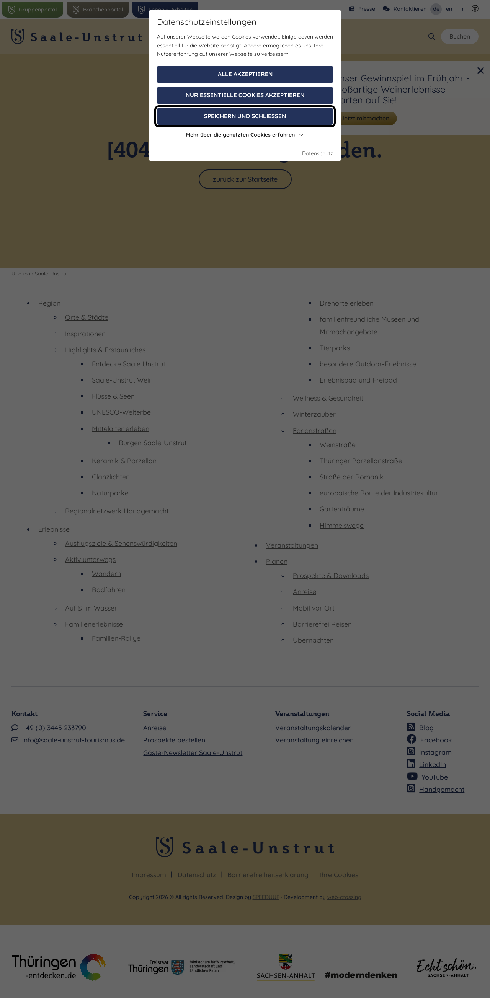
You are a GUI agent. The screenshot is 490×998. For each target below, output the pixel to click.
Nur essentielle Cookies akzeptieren (245, 95)
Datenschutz (317, 153)
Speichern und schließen (245, 116)
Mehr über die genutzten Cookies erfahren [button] (245, 134)
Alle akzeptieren (245, 74)
